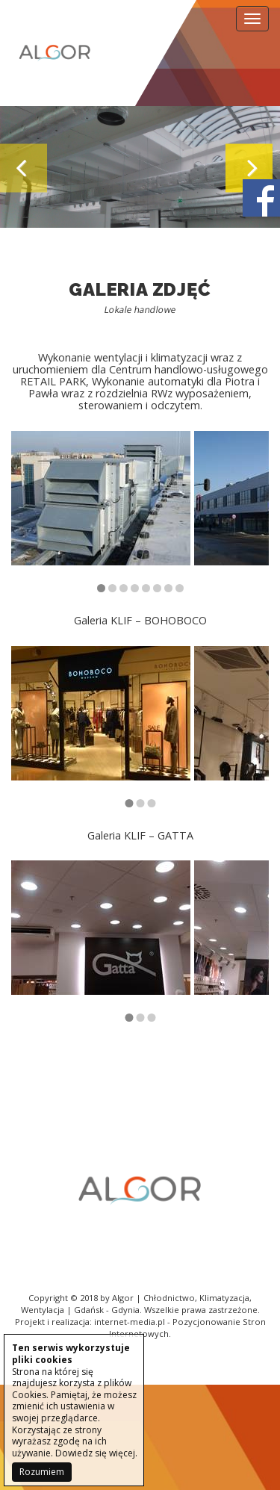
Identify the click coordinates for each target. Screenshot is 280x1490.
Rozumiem (41, 1471)
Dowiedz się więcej (95, 1453)
